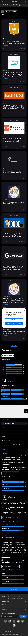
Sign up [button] (23, 616)
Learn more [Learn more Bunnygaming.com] (6, 175)
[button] (2, 1)
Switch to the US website (14, 323)
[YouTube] (18, 621)
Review (23, 598)
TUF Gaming (21, 596)
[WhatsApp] (14, 625)
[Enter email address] (10, 616)
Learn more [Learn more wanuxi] (6, 111)
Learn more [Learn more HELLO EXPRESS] (6, 144)
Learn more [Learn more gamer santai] (6, 78)
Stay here (14, 319)
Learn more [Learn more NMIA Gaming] (6, 206)
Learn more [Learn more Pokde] (6, 239)
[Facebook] (14, 621)
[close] (24, 310)
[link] (14, 1)
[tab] (2, 11)
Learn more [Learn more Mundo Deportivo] (6, 335)
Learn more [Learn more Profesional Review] (6, 45)
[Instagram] (9, 621)
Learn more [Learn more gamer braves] (6, 272)
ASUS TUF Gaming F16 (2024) (10, 5)
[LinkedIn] (22, 621)
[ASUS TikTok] (5, 621)
